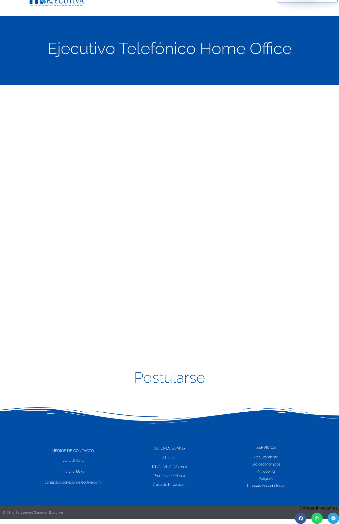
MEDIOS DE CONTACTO (73, 450)
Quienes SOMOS (169, 448)
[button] (300, 518)
